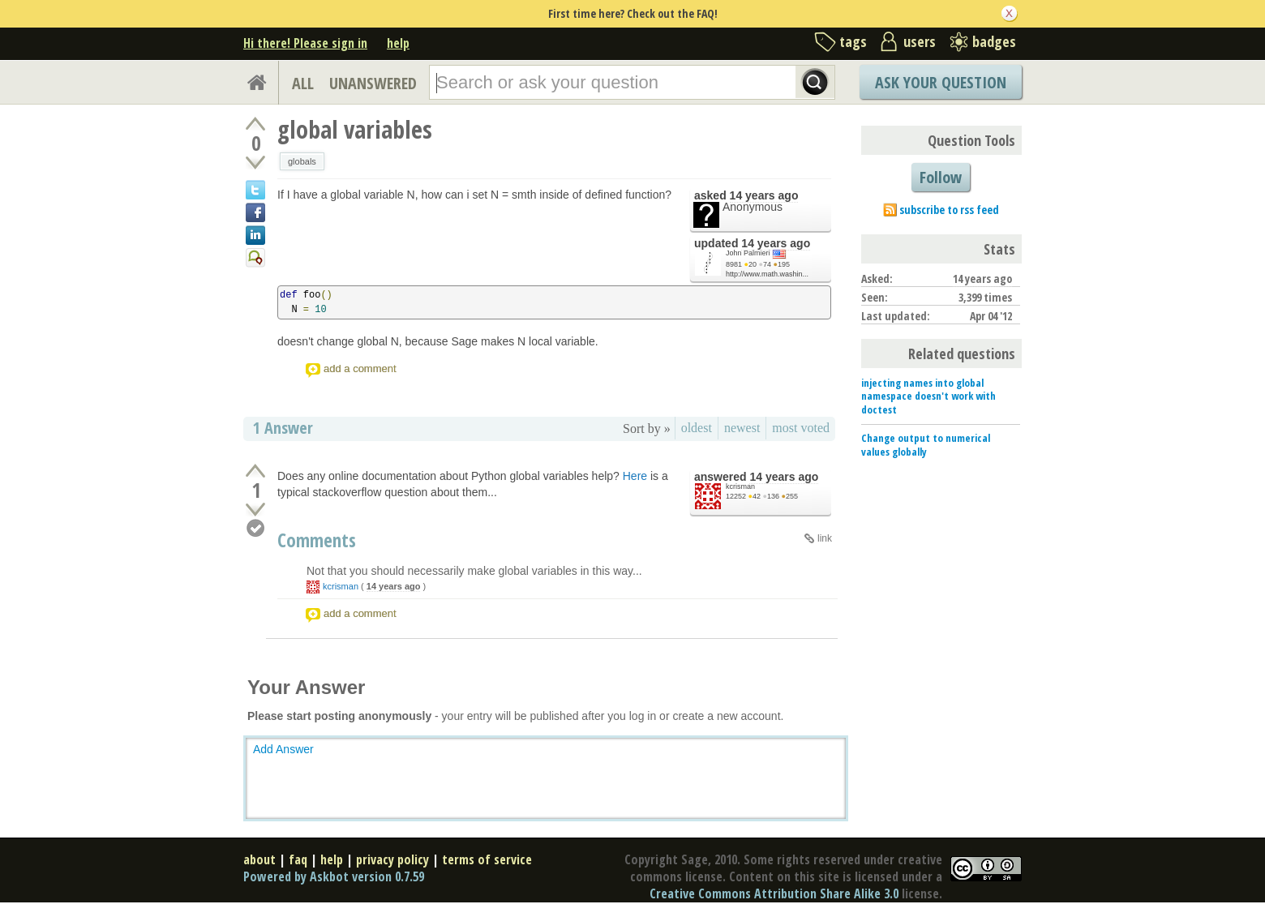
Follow (941, 177)
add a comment (360, 368)
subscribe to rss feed (949, 209)
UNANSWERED (373, 83)
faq (298, 859)
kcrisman (740, 486)
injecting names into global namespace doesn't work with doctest (928, 396)
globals (302, 161)
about (259, 859)
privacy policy (392, 859)
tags (853, 41)
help (398, 43)
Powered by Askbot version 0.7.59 (333, 876)
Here (635, 475)
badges (994, 41)
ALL (303, 83)
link (824, 538)
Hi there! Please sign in (305, 43)
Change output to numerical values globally (925, 445)
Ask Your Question (940, 82)
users (919, 41)
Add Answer (283, 749)
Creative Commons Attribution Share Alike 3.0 (774, 893)
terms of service (487, 859)
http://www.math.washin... (767, 274)
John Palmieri (748, 253)
